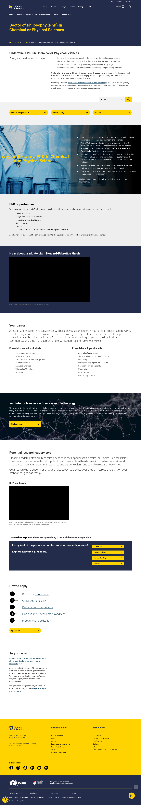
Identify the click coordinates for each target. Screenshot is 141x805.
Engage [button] (63, 7)
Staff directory (98, 741)
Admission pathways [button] (43, 14)
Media (53, 741)
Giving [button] (80, 7)
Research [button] (54, 7)
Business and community (60, 744)
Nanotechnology (108, 558)
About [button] (88, 7)
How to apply (70, 112)
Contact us (97, 735)
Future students (57, 735)
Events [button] (20, 14)
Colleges (96, 744)
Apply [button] (57, 14)
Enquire (112, 112)
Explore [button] (29, 14)
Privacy (74, 793)
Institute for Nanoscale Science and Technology (87, 82)
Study (15, 42)
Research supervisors (28, 112)
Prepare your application (36, 620)
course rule (42, 594)
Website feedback (15, 793)
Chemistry (108, 546)
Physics (108, 563)
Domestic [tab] (104, 99)
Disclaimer (34, 793)
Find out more (25, 424)
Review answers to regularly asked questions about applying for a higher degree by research (27, 661)
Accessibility (55, 793)
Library (95, 747)
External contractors (58, 753)
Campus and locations (101, 738)
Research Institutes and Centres (105, 750)
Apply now (25, 630)
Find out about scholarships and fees (43, 614)
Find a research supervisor (37, 607)
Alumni (54, 738)
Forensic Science (108, 552)
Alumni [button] (72, 7)
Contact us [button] (66, 14)
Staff (53, 750)
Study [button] (45, 7)
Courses (23, 42)
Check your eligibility (34, 600)
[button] (119, 7)
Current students (57, 747)
